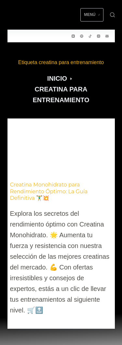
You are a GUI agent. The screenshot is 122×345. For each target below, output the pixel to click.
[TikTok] (90, 36)
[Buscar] (112, 14)
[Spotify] (81, 36)
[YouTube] (73, 36)
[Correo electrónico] (107, 36)
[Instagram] (98, 36)
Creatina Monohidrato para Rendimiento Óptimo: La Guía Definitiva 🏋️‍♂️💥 (49, 191)
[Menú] (91, 15)
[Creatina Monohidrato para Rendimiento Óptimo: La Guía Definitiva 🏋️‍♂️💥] (61, 148)
